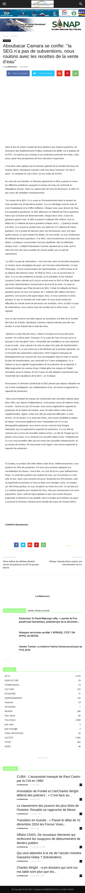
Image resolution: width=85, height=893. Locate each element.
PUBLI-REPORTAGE (14, 733)
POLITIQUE (10, 720)
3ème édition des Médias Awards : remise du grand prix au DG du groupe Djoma (21, 564)
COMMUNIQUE (12, 684)
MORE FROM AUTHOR (38, 611)
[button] (81, 4)
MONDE (9, 711)
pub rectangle (11, 728)
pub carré (9, 724)
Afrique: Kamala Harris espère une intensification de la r (65, 563)
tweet (68, 545)
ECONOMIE (10, 693)
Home (5, 36)
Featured (9, 702)
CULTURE (9, 689)
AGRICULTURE (11, 680)
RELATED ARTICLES (14, 611)
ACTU (7, 676)
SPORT (8, 742)
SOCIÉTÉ (14, 36)
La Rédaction (11, 67)
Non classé (10, 715)
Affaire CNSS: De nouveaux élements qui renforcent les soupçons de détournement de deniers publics (48, 839)
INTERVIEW (10, 706)
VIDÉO (8, 746)
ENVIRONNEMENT (13, 698)
